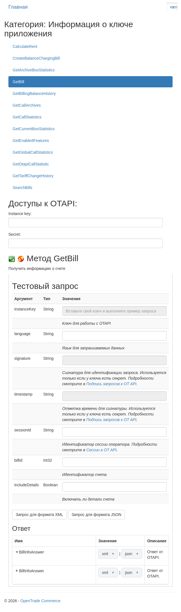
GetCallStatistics (27, 117)
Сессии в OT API (101, 450)
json (132, 554)
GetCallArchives (27, 105)
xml (108, 554)
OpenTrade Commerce (40, 601)
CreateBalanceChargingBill (36, 58)
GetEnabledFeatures (31, 140)
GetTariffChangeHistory (33, 176)
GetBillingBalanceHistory (34, 93)
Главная (18, 7)
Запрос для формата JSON (97, 514)
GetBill (18, 82)
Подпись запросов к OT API (111, 384)
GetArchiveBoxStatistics (33, 70)
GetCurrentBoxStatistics (33, 129)
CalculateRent (25, 46)
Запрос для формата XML (39, 514)
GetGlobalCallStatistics (33, 152)
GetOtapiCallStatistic (31, 164)
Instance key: (20, 213)
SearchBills (22, 187)
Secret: (14, 234)
